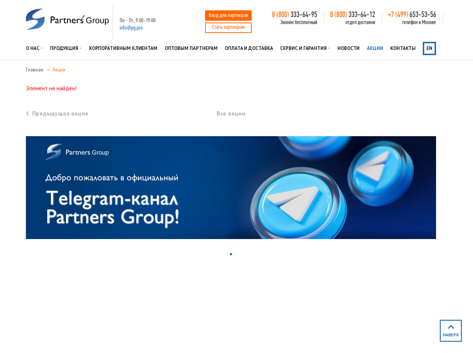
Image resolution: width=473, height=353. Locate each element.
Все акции (231, 113)
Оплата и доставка (249, 48)
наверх (451, 334)
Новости (348, 48)
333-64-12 (352, 15)
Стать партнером (228, 27)
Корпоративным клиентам (123, 48)
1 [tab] (232, 255)
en (429, 48)
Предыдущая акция (60, 113)
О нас (33, 48)
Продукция (64, 48)
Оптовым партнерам (191, 48)
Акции (375, 48)
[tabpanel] (231, 187)
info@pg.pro (131, 28)
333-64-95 (294, 15)
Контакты (402, 48)
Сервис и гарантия (303, 48)
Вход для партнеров (228, 16)
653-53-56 (412, 15)
